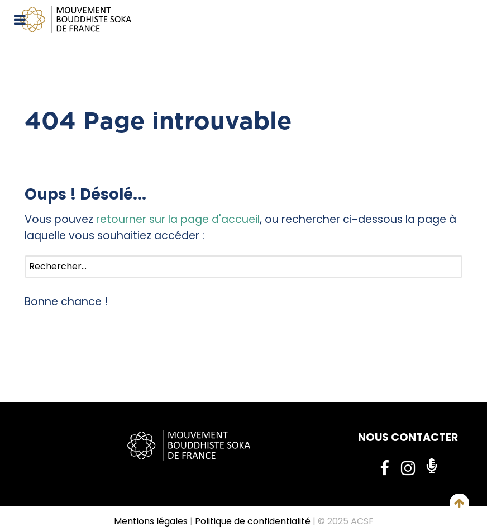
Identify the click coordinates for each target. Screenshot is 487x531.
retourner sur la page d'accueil (178, 219)
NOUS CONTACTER (408, 437)
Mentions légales (151, 521)
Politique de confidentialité (253, 521)
